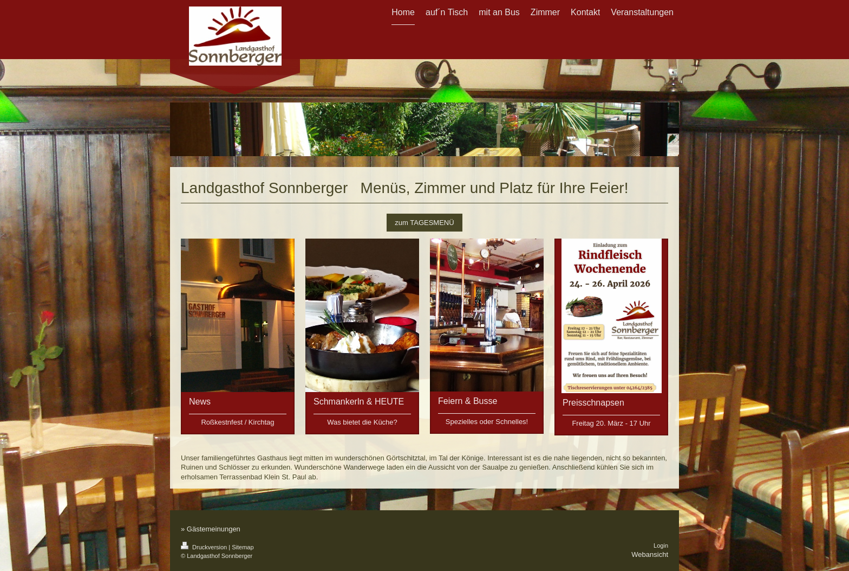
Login (661, 545)
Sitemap (242, 547)
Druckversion (204, 547)
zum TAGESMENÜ (424, 223)
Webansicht (649, 554)
